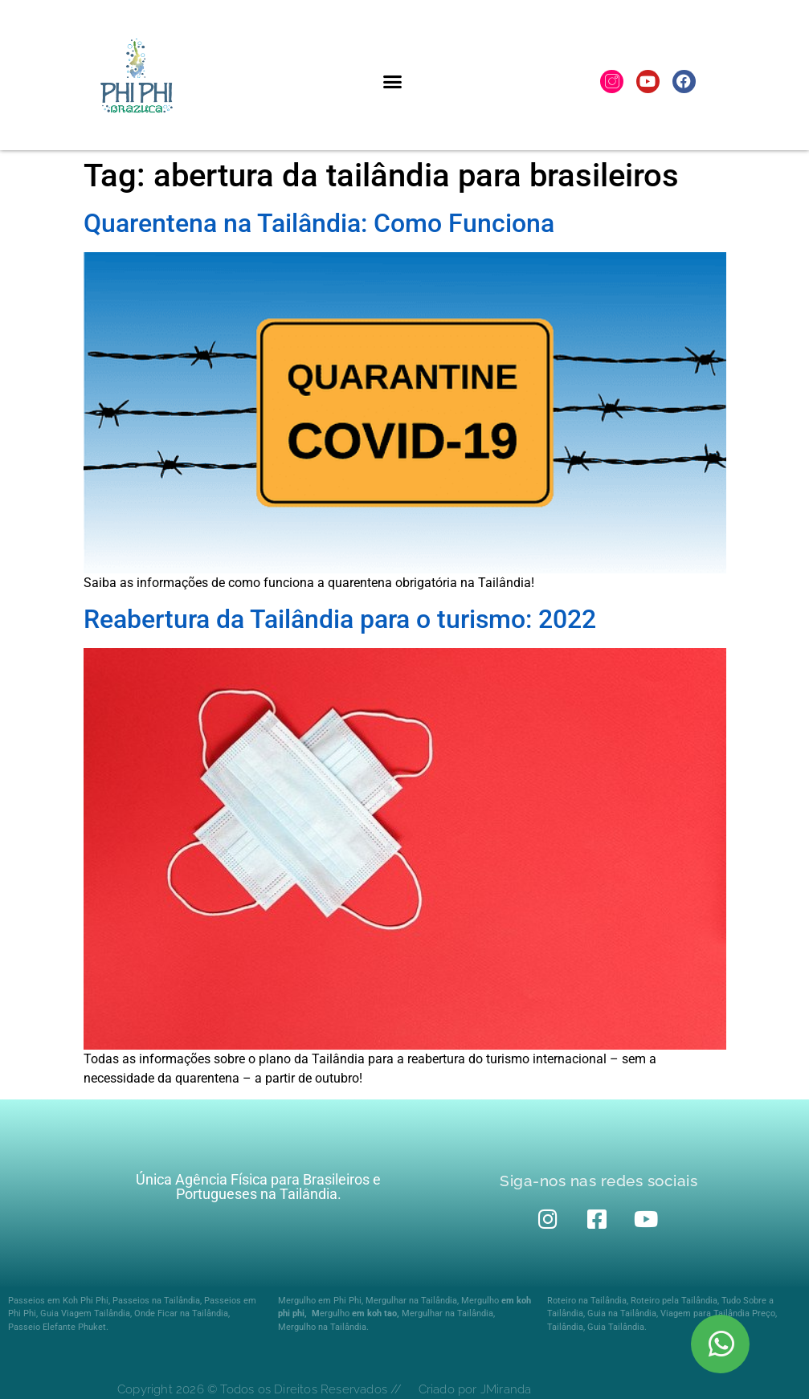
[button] (393, 81)
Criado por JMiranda (475, 1389)
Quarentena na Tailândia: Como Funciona (319, 223)
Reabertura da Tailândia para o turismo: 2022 (340, 619)
